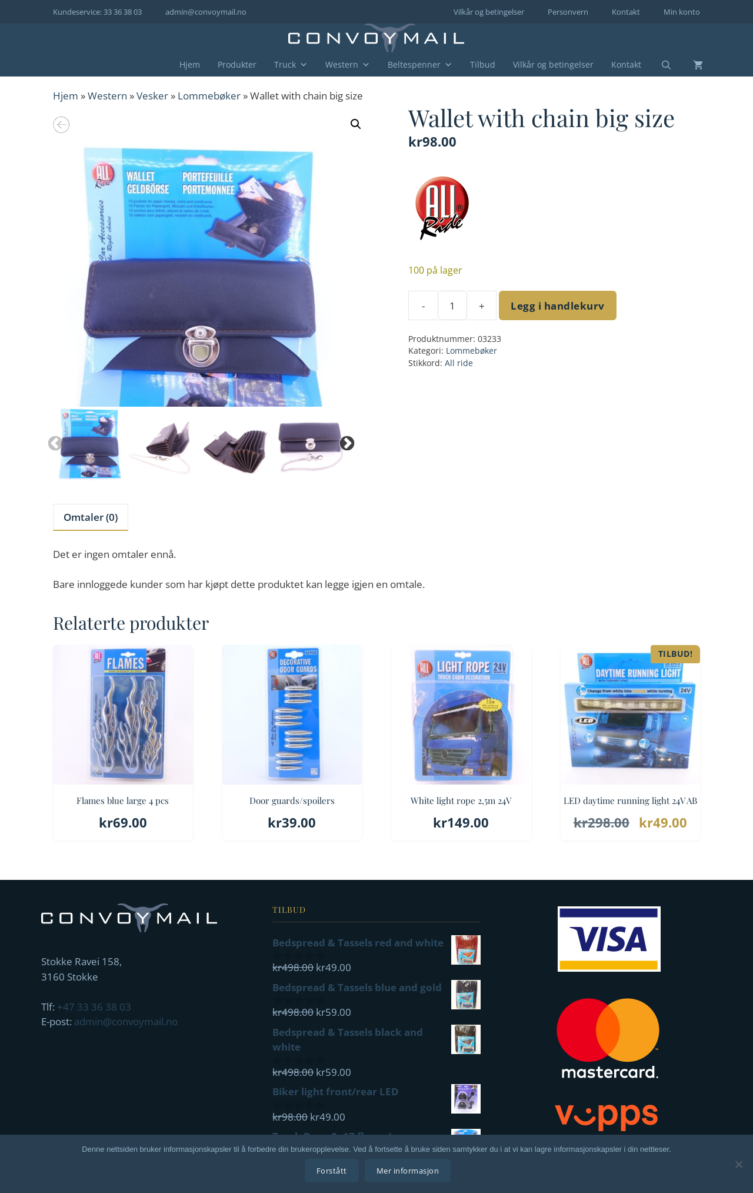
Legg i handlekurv (558, 306)
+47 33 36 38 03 (94, 1006)
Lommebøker (209, 95)
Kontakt (626, 11)
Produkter (237, 64)
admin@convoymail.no (205, 11)
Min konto (682, 11)
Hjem (189, 64)
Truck (291, 65)
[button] (355, 124)
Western (347, 65)
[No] (738, 1165)
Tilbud (482, 64)
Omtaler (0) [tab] (91, 517)
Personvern (568, 11)
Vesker (152, 95)
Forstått (333, 1172)
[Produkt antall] (452, 305)
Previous (52, 441)
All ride (459, 362)
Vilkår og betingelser (489, 11)
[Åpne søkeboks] (659, 65)
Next (344, 441)
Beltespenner (420, 65)
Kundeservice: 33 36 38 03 (97, 11)
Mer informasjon (409, 1172)
